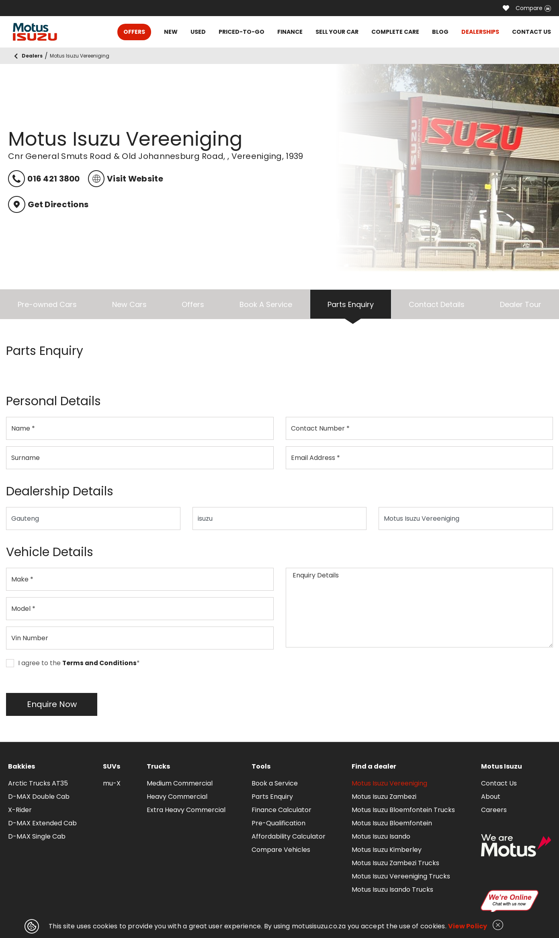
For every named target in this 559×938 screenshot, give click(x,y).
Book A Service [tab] (266, 304)
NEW (171, 32)
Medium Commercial (180, 783)
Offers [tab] (193, 304)
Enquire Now (52, 704)
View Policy (467, 926)
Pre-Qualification (278, 823)
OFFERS (134, 32)
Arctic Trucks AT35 (38, 783)
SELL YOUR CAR (336, 32)
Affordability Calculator (289, 836)
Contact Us (499, 783)
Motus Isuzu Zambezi (384, 796)
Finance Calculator (281, 809)
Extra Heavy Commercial (186, 809)
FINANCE (290, 32)
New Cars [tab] (129, 304)
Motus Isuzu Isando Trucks (392, 889)
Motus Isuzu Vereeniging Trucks (401, 876)
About (490, 796)
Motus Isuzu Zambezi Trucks (395, 863)
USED (198, 32)
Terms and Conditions (99, 663)
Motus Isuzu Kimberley (387, 849)
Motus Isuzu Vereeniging (389, 783)
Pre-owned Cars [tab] (47, 304)
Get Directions (48, 204)
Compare (533, 8)
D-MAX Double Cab (39, 796)
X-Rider (20, 809)
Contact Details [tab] (437, 304)
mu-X (112, 783)
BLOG (440, 32)
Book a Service (275, 783)
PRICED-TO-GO (241, 32)
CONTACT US (531, 32)
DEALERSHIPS (480, 32)
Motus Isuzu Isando (381, 836)
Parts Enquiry (272, 796)
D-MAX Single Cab (37, 836)
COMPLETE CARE (395, 32)
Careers (494, 809)
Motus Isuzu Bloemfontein (392, 823)
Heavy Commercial (177, 796)
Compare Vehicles (281, 849)
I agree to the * (73, 663)
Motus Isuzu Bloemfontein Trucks (403, 809)
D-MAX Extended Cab (42, 823)
